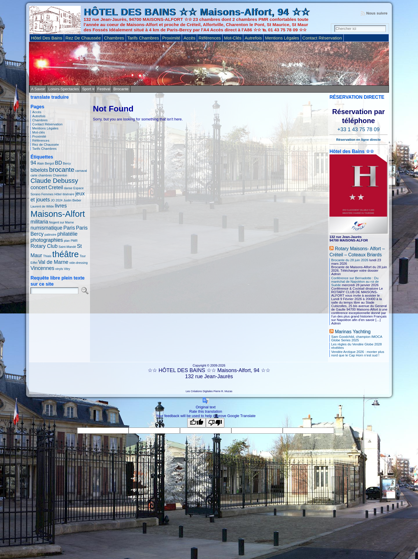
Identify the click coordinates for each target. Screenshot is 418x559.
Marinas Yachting (352, 331)
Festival (103, 89)
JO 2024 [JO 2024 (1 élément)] (56, 200)
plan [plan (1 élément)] (67, 240)
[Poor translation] (215, 423)
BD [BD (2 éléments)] (58, 163)
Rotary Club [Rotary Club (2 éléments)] (43, 246)
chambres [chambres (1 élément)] (45, 175)
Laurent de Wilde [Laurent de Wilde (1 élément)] (42, 206)
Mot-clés (38, 132)
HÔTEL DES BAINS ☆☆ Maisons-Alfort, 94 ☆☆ (197, 12)
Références (40, 140)
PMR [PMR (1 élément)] (74, 240)
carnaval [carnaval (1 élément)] (81, 170)
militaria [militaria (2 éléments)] (39, 222)
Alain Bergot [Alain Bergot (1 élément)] (45, 163)
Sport (86, 89)
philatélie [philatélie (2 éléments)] (67, 234)
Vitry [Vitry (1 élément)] (67, 269)
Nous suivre (377, 13)
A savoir (38, 89)
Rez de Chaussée (45, 144)
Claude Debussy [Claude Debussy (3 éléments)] (54, 180)
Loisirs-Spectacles (63, 89)
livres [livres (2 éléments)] (61, 206)
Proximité (39, 136)
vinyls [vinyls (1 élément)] (59, 269)
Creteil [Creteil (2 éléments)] (55, 187)
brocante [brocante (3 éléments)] (61, 169)
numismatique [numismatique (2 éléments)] (46, 228)
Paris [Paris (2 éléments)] (69, 228)
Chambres (40, 120)
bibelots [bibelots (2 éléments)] (39, 170)
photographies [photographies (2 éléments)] (46, 240)
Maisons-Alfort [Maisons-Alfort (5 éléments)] (57, 214)
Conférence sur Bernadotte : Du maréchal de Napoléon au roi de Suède (355, 281)
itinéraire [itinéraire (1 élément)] (68, 194)
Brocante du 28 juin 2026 (349, 260)
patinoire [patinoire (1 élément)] (50, 234)
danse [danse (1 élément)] (68, 188)
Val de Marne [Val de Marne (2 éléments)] (53, 262)
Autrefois (38, 116)
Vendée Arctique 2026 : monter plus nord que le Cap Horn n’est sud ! (357, 353)
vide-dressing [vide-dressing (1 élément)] (78, 262)
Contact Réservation (47, 124)
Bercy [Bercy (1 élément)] (67, 163)
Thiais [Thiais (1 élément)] (47, 256)
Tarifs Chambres (44, 148)
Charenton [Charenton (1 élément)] (60, 175)
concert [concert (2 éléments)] (38, 187)
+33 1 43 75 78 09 (358, 129)
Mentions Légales (45, 128)
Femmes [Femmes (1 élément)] (47, 194)
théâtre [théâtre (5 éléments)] (65, 254)
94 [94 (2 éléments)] (33, 163)
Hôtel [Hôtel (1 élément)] (58, 194)
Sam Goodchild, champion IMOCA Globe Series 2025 (356, 338)
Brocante (121, 89)
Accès (36, 112)
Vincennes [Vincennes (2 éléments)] (42, 268)
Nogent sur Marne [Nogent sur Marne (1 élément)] (61, 222)
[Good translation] (196, 423)
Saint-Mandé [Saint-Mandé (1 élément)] (67, 246)
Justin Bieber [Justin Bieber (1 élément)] (72, 200)
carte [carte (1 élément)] (33, 175)
